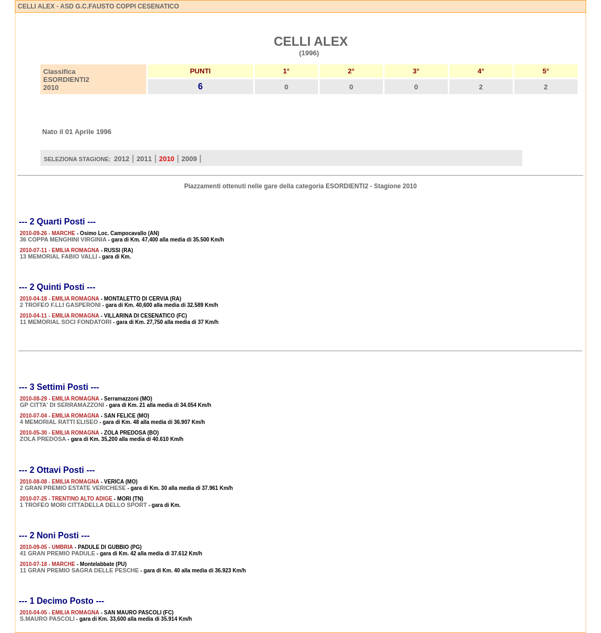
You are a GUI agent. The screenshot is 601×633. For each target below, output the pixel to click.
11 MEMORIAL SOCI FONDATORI (65, 322)
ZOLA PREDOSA (43, 439)
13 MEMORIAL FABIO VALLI (58, 256)
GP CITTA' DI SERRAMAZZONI (62, 405)
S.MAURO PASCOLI (47, 618)
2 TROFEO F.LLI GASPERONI (60, 305)
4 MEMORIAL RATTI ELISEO (59, 422)
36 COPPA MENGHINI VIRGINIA (63, 239)
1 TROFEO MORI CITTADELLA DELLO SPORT (83, 505)
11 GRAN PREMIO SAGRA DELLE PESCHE (79, 570)
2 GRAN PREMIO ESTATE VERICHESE (73, 488)
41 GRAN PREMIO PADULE (57, 553)
